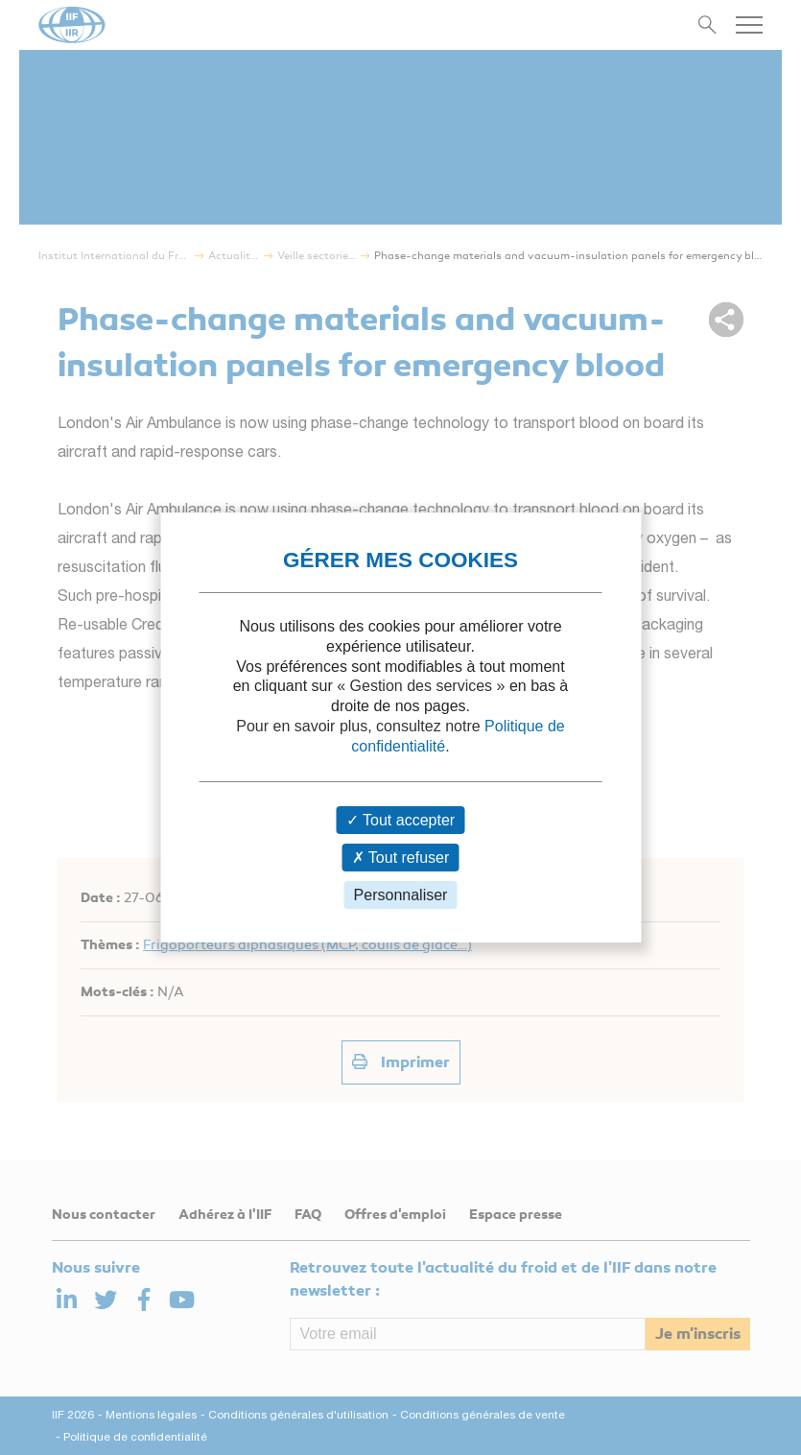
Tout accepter (400, 820)
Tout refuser (401, 857)
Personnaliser (401, 895)
